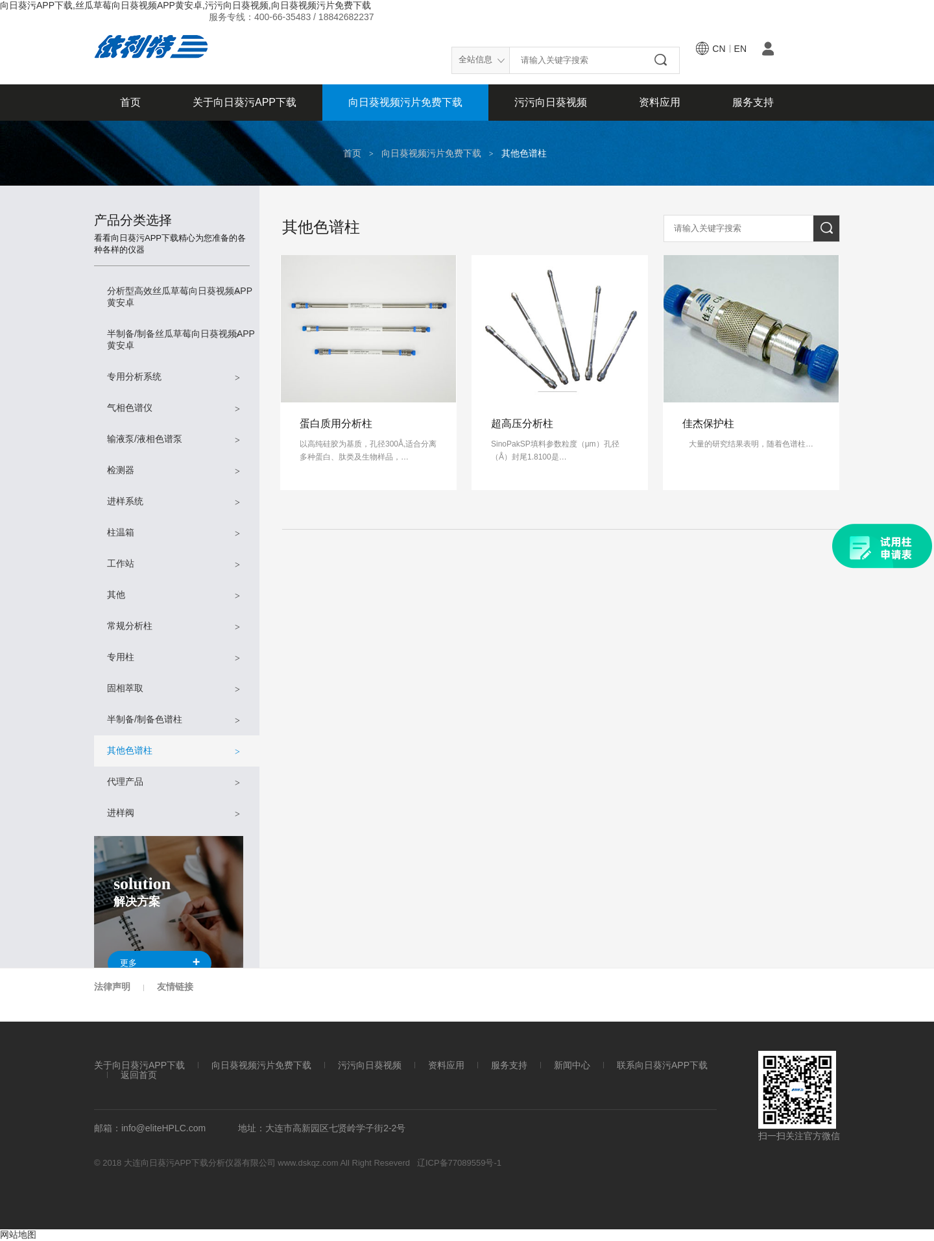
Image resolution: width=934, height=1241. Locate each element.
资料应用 (659, 102)
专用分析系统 (173, 377)
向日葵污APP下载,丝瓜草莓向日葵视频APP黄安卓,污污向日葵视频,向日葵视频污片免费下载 (185, 5)
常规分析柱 (173, 626)
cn (718, 48)
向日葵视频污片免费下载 (405, 102)
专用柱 (173, 658)
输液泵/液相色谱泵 (173, 440)
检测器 (173, 471)
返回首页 (139, 1075)
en (740, 48)
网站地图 (18, 1234)
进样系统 (173, 502)
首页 (130, 102)
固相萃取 (173, 689)
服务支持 (753, 102)
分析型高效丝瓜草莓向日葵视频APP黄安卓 (179, 297)
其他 (173, 595)
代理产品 (173, 782)
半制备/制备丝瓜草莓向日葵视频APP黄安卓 (181, 339)
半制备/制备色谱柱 (173, 720)
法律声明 (112, 986)
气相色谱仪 (173, 408)
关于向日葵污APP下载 (244, 102)
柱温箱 (173, 533)
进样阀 (173, 813)
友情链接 (175, 986)
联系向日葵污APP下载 (662, 1065)
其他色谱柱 (524, 153)
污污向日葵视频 (550, 102)
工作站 (173, 564)
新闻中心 (572, 1065)
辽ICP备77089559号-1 (459, 1163)
